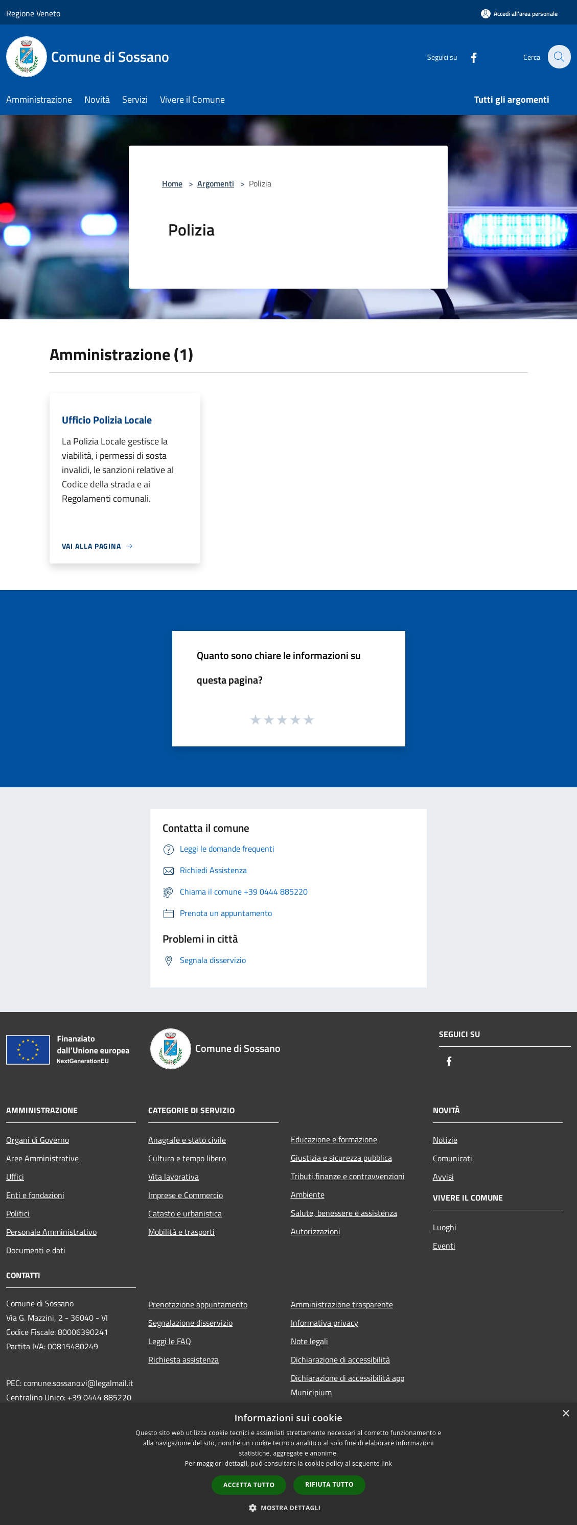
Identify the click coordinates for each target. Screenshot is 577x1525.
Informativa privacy (324, 1323)
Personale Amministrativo (51, 1232)
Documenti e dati (35, 1250)
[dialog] (288, 1464)
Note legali (309, 1341)
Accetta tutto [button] (248, 1485)
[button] (289, 1508)
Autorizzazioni (315, 1231)
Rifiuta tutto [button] (329, 1484)
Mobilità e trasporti (181, 1232)
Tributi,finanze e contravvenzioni (348, 1176)
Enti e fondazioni (35, 1195)
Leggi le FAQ (169, 1341)
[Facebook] (467, 56)
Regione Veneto (33, 13)
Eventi (444, 1245)
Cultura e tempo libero (187, 1158)
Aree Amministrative (42, 1158)
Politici (18, 1213)
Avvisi (443, 1176)
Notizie (445, 1140)
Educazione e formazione (334, 1139)
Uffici (15, 1176)
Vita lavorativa (173, 1176)
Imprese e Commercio (185, 1195)
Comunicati (452, 1158)
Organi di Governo (37, 1140)
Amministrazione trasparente (342, 1304)
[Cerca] (558, 56)
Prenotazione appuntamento (197, 1304)
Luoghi (444, 1227)
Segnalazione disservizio (190, 1323)
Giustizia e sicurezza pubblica (341, 1158)
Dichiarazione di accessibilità (340, 1359)
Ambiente (308, 1194)
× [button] (565, 1414)
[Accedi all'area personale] (519, 14)
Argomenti (215, 183)
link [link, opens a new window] (386, 1463)
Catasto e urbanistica (185, 1213)
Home (172, 183)
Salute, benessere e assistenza (344, 1213)
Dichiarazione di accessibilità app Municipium (347, 1385)
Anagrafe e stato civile (187, 1140)
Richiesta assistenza (183, 1359)
